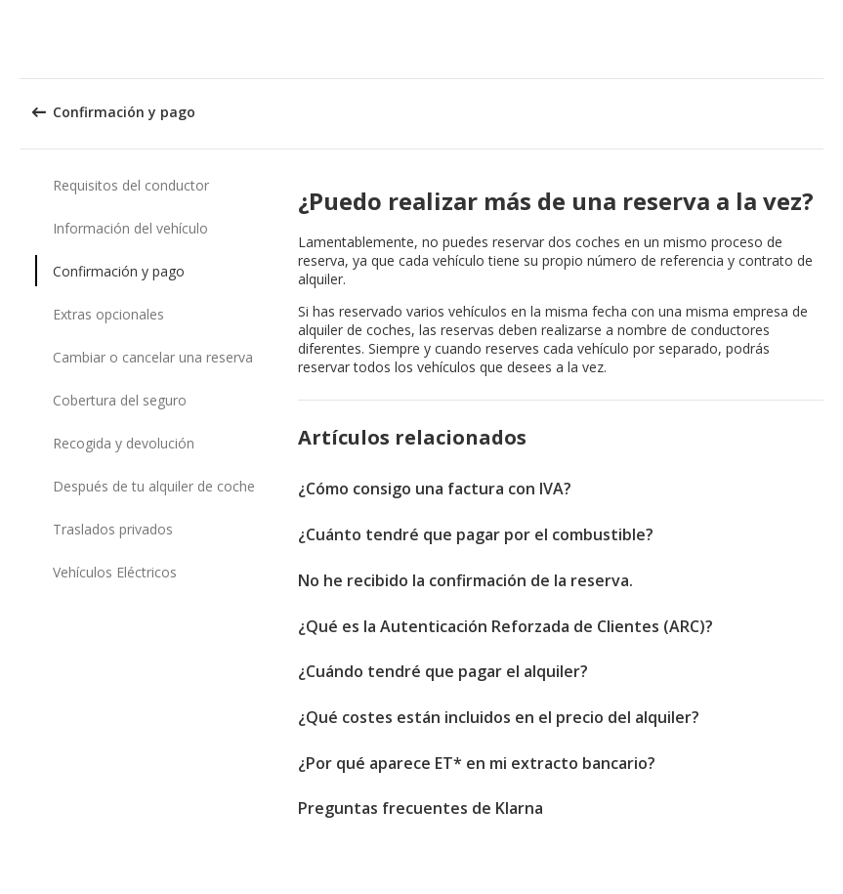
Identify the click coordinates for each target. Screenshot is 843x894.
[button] (821, 39)
